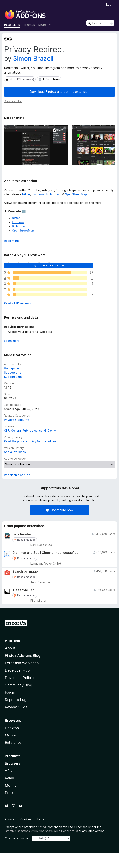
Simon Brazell (33, 58)
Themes (29, 25)
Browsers (12, 763)
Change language (16, 838)
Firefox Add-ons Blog (22, 655)
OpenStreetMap (76, 194)
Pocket (11, 793)
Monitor (11, 785)
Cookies (25, 819)
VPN (8, 771)
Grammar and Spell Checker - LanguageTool (45, 553)
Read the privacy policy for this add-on (30, 441)
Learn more (11, 340)
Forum (10, 692)
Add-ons (12, 641)
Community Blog (18, 685)
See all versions (15, 452)
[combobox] (100, 23)
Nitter (26, 194)
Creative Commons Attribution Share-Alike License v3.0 (41, 831)
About (10, 648)
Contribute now (59, 510)
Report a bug (15, 700)
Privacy (10, 819)
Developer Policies (20, 678)
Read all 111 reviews (17, 303)
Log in (110, 4)
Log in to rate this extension (48, 265)
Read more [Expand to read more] (11, 240)
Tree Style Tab (23, 590)
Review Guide (16, 707)
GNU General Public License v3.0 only (30, 430)
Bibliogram (53, 194)
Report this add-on (17, 475)
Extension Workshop (22, 663)
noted (42, 827)
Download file (13, 101)
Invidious (38, 194)
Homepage (11, 368)
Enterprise (13, 742)
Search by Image (25, 571)
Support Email (13, 376)
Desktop (12, 728)
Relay (9, 778)
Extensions (12, 25)
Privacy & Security (16, 419)
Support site (12, 372)
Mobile (10, 735)
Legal (41, 819)
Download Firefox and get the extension (59, 92)
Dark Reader (21, 534)
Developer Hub (17, 670)
